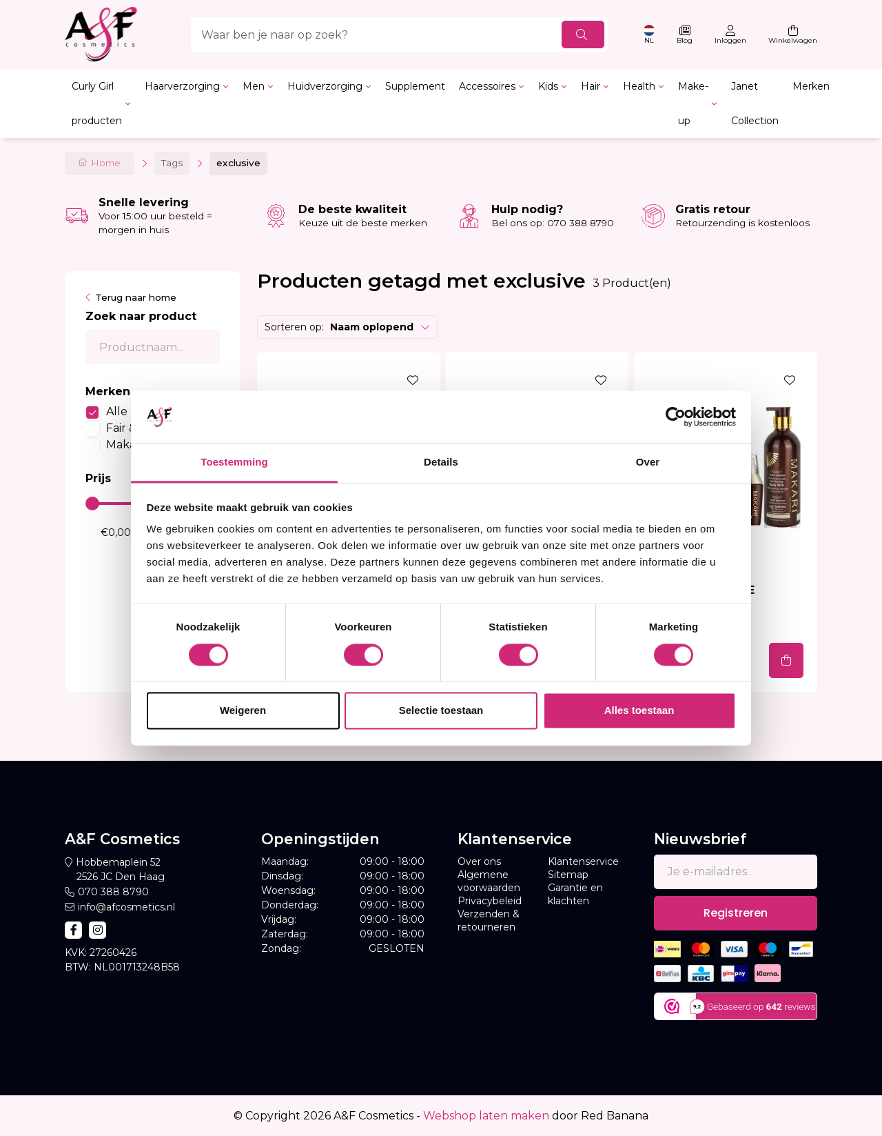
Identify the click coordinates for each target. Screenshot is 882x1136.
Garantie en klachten (575, 894)
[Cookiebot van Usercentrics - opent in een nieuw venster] (675, 416)
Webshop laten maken (486, 1115)
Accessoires (487, 86)
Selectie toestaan (441, 711)
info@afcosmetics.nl (126, 907)
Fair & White (139, 428)
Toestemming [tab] (234, 462)
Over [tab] (648, 462)
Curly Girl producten (97, 103)
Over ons (479, 861)
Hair (590, 86)
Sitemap (568, 874)
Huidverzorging (324, 86)
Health (639, 86)
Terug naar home (135, 297)
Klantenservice (583, 861)
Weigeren (243, 711)
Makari (124, 444)
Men (254, 86)
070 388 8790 (113, 892)
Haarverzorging (182, 86)
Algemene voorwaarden (489, 881)
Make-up (693, 103)
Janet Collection (755, 103)
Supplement (415, 86)
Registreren (736, 913)
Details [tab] (441, 462)
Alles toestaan (639, 711)
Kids (548, 86)
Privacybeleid (490, 901)
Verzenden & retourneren (489, 920)
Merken (811, 86)
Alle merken (140, 411)
